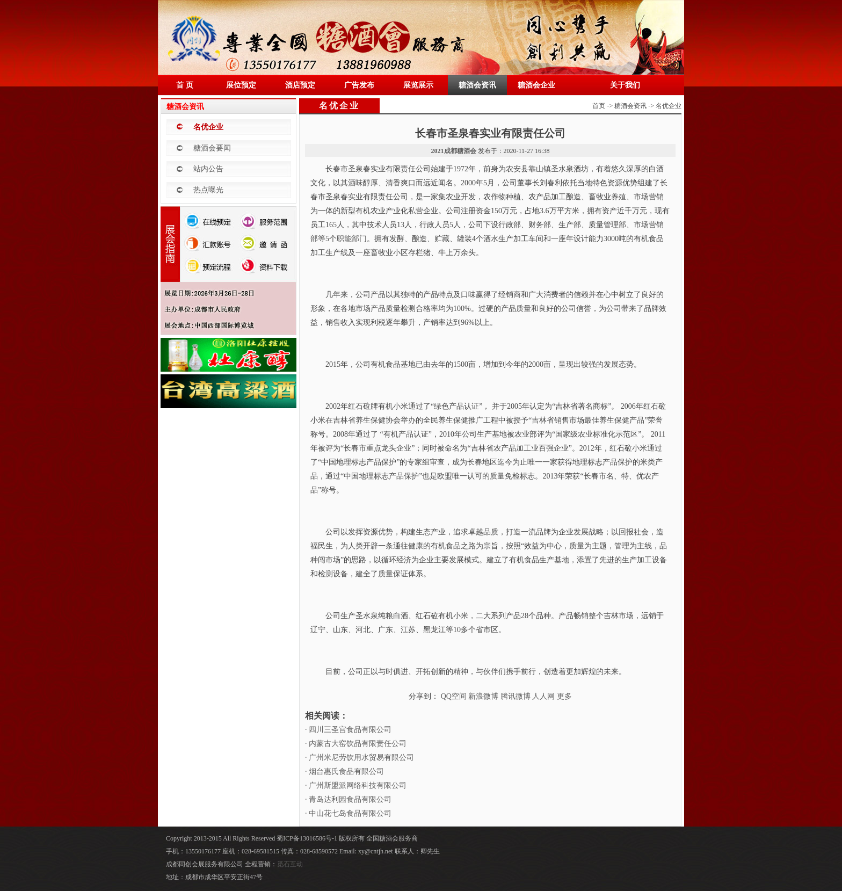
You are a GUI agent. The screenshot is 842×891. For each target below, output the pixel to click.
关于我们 (625, 85)
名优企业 (208, 127)
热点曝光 (208, 190)
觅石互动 (290, 864)
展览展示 (418, 85)
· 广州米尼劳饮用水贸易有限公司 (359, 758)
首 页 (184, 85)
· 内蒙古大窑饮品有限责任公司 (356, 744)
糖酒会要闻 (212, 148)
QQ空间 (454, 696)
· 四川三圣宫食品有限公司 (348, 730)
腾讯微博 (515, 696)
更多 (564, 696)
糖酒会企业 (536, 85)
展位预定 (241, 85)
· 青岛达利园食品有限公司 (348, 799)
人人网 (543, 696)
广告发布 (359, 85)
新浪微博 (483, 696)
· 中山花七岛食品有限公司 (348, 813)
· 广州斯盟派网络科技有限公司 (356, 785)
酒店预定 (300, 85)
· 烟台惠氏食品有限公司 (344, 771)
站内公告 (208, 169)
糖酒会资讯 (477, 85)
